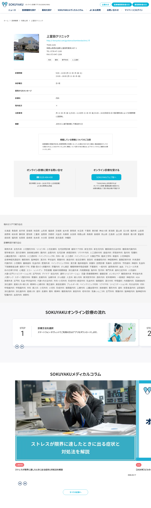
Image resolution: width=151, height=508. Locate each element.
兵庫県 (66, 234)
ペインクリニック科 (46, 256)
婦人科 (35, 287)
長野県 (7, 234)
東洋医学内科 (89, 277)
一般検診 (121, 277)
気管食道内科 (129, 287)
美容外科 (77, 291)
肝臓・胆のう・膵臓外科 (40, 266)
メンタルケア (114, 273)
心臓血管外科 (92, 287)
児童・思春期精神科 (89, 273)
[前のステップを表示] (17, 347)
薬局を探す (47, 10)
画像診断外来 (125, 259)
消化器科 (8, 284)
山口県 (119, 234)
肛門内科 (37, 273)
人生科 (70, 277)
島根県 (97, 234)
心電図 (22, 270)
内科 (142, 284)
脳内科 (127, 252)
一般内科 (103, 266)
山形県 (44, 230)
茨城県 (58, 230)
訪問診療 (100, 263)
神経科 (135, 263)
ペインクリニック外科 (60, 263)
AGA (138, 277)
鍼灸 (122, 266)
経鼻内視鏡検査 (60, 270)
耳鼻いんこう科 (98, 291)
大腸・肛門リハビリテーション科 (17, 273)
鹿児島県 (59, 237)
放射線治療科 (33, 252)
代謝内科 (8, 263)
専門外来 (110, 270)
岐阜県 (15, 234)
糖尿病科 (26, 259)
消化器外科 (21, 291)
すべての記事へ (75, 492)
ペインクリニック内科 (89, 284)
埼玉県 (80, 230)
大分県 (44, 237)
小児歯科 (132, 270)
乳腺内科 (36, 263)
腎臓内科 (8, 294)
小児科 (52, 287)
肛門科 (17, 280)
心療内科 (81, 287)
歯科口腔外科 (121, 270)
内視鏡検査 (85, 270)
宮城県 (29, 230)
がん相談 (61, 277)
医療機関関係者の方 (122, 4)
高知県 (7, 237)
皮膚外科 (43, 277)
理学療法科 (9, 252)
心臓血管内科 (10, 256)
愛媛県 (141, 234)
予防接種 (48, 270)
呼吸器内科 (9, 287)
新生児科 (88, 248)
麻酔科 (26, 294)
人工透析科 (32, 256)
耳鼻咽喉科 (140, 280)
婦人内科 (78, 277)
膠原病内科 (113, 266)
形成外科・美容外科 (76, 280)
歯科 (120, 287)
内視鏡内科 (129, 280)
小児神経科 (125, 256)
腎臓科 (134, 252)
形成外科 (60, 287)
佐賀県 (22, 237)
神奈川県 (103, 230)
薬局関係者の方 (141, 4)
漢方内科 (109, 280)
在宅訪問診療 (64, 248)
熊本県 (37, 237)
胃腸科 (34, 277)
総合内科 (55, 273)
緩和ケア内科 (77, 248)
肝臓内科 (56, 266)
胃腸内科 (119, 291)
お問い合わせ (113, 10)
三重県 (37, 234)
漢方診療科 (21, 252)
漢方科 (43, 259)
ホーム (6, 20)
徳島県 (126, 234)
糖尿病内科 (67, 291)
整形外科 (113, 287)
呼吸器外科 (21, 287)
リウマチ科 (103, 284)
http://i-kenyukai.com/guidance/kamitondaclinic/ (67, 40)
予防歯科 (126, 263)
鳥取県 (90, 234)
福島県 (51, 230)
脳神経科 (35, 259)
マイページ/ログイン (134, 10)
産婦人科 (31, 291)
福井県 (133, 230)
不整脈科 (94, 266)
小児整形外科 (29, 248)
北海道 (7, 230)
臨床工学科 (106, 256)
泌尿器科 (141, 287)
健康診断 (104, 273)
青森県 (15, 230)
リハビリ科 (40, 248)
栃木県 (66, 230)
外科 (29, 287)
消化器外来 (73, 270)
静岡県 (22, 234)
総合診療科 (81, 259)
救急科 (90, 259)
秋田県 (37, 230)
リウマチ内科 (83, 252)
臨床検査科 (83, 263)
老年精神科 (111, 277)
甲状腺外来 (138, 273)
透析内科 (101, 277)
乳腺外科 (90, 280)
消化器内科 (9, 291)
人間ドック (8, 277)
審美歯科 (27, 263)
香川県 (133, 234)
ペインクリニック (81, 256)
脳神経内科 (130, 291)
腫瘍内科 (107, 252)
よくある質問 (95, 10)
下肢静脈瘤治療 (11, 266)
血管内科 (52, 252)
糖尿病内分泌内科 (113, 248)
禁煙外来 (8, 280)
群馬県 (73, 230)
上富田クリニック (37, 20)
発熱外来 (8, 248)
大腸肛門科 (95, 256)
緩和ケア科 (25, 266)
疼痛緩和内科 (100, 259)
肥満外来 (46, 263)
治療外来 (52, 277)
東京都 (95, 230)
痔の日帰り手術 (11, 270)
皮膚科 (45, 291)
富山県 (119, 230)
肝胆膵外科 (118, 252)
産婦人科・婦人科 (21, 284)
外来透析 (136, 259)
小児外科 (44, 287)
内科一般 (60, 256)
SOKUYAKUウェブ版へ (106, 177)
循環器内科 (71, 287)
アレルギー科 (73, 284)
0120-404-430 (46, 177)
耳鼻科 (109, 263)
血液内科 (18, 294)
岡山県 (104, 234)
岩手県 (22, 230)
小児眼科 (18, 263)
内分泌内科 (134, 284)
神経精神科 (113, 259)
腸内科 (43, 252)
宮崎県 (51, 237)
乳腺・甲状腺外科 (28, 280)
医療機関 (15, 20)
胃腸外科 (61, 259)
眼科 (51, 291)
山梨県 (141, 230)
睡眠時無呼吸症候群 (79, 266)
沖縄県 (68, 237)
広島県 (112, 234)
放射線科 (104, 287)
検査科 (116, 256)
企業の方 (105, 4)
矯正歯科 (50, 284)
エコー (29, 270)
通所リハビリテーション (70, 273)
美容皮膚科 (61, 284)
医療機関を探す (29, 10)
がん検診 (65, 266)
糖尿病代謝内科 (129, 248)
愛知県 (29, 234)
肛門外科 (110, 291)
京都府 (51, 234)
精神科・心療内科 (37, 284)
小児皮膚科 (52, 248)
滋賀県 (44, 234)
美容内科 (70, 259)
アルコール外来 (131, 266)
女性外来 (18, 248)
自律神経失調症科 (12, 259)
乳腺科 (142, 263)
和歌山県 (24, 20)
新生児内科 (99, 248)
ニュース (12, 10)
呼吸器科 (118, 280)
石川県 (126, 230)
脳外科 (94, 270)
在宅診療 (61, 252)
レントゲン (38, 270)
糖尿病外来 (126, 273)
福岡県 (15, 237)
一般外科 (22, 256)
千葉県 (88, 230)
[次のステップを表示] (22, 347)
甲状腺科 (52, 259)
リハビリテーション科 (119, 284)
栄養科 (92, 263)
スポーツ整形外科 (22, 277)
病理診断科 (71, 252)
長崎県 (29, 237)
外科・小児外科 (60, 280)
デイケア (45, 273)
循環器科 (100, 280)
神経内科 (130, 277)
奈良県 (73, 234)
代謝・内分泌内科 (44, 280)
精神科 (57, 291)
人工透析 (69, 256)
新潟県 (112, 230)
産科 (38, 291)
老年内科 (86, 291)
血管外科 (117, 263)
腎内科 (101, 270)
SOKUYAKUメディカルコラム (70, 10)
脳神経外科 (141, 291)
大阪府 (58, 234)
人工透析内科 (96, 252)
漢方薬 (73, 263)
